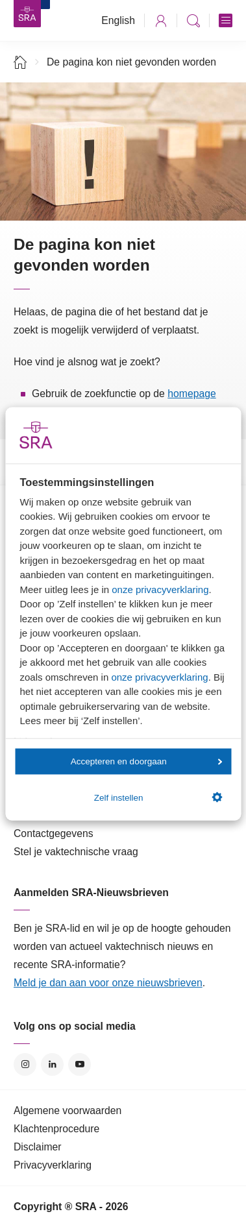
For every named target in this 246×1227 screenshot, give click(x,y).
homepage (191, 393)
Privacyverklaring (53, 1165)
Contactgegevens (53, 833)
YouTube (79, 1064)
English (118, 20)
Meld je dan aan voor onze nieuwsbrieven (108, 982)
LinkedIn (52, 1064)
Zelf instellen (158, 797)
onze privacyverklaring (160, 588)
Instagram (25, 1064)
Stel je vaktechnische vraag (76, 851)
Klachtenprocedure (56, 1128)
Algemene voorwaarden (67, 1110)
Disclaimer (38, 1146)
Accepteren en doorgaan (147, 761)
